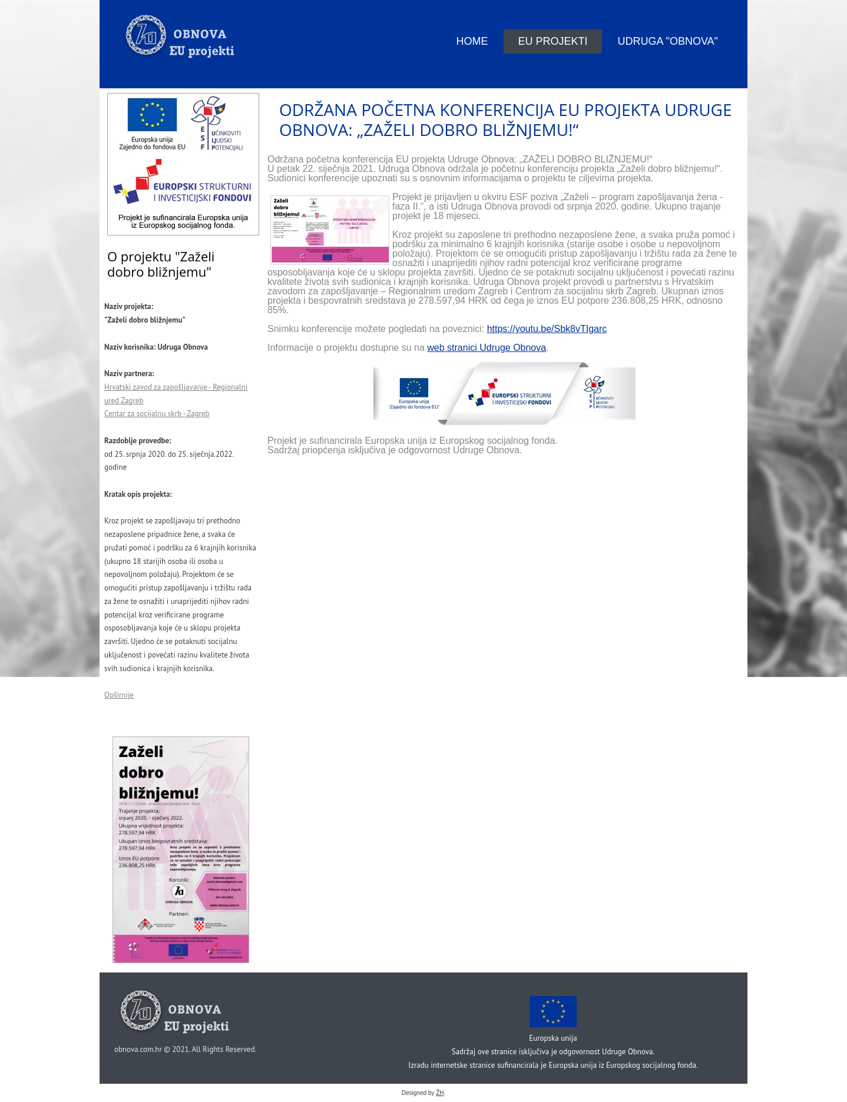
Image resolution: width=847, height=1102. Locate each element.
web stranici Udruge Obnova (486, 348)
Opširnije (119, 695)
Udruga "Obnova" (668, 41)
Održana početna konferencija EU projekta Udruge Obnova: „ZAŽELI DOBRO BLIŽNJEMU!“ (505, 119)
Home (472, 41)
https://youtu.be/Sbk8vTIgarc (547, 329)
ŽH (440, 1093)
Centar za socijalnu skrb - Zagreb (157, 414)
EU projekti (552, 41)
